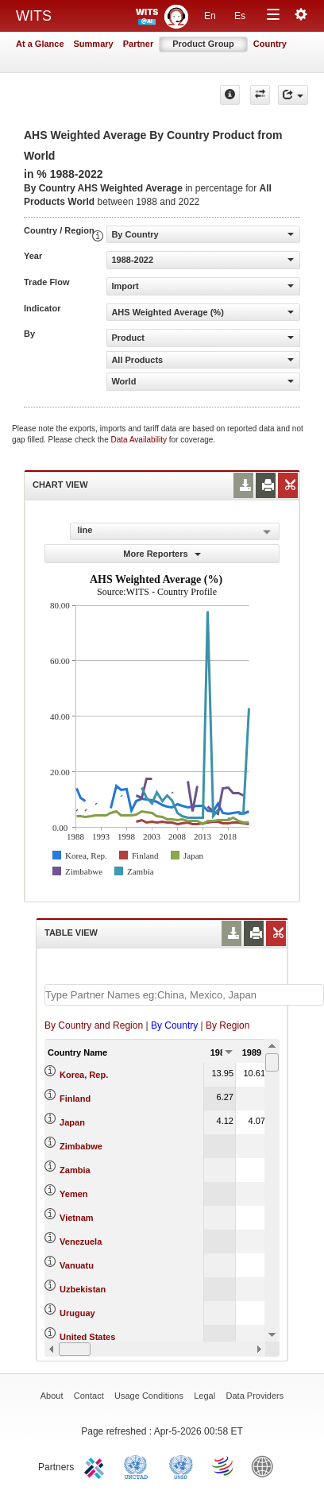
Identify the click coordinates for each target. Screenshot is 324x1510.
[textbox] (184, 995)
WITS (34, 16)
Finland (75, 1098)
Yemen (73, 1194)
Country (270, 43)
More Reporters (161, 553)
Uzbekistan (83, 1289)
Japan (72, 1122)
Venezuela (81, 1241)
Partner (138, 43)
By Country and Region (93, 1025)
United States (87, 1337)
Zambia (75, 1170)
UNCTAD (139, 1465)
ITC (97, 1465)
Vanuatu (77, 1265)
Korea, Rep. (84, 1074)
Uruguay (77, 1313)
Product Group (203, 43)
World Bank (266, 1465)
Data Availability (140, 439)
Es (239, 15)
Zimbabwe (81, 1146)
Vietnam (77, 1217)
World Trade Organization (224, 1465)
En (210, 15)
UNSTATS (181, 1465)
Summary (94, 43)
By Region (227, 1025)
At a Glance (40, 43)
